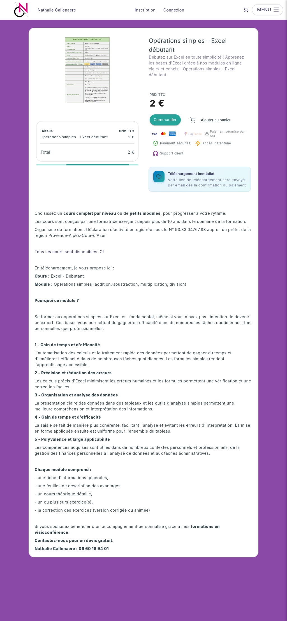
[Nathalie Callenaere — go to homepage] (21, 9)
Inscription (145, 10)
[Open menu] (267, 9)
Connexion (173, 10)
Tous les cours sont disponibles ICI (69, 251)
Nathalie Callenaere (57, 10)
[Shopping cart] (246, 9)
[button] (87, 70)
